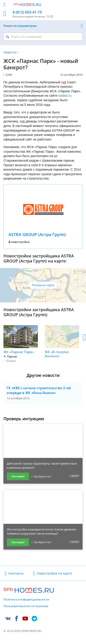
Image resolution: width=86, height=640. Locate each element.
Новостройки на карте (54, 573)
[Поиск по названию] (43, 37)
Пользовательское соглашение (25, 606)
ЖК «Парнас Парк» (20, 339)
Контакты (16, 573)
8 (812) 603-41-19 (27, 12)
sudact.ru (65, 95)
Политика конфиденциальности (26, 599)
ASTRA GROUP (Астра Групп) (37, 234)
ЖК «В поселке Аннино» (62, 341)
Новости (10, 52)
